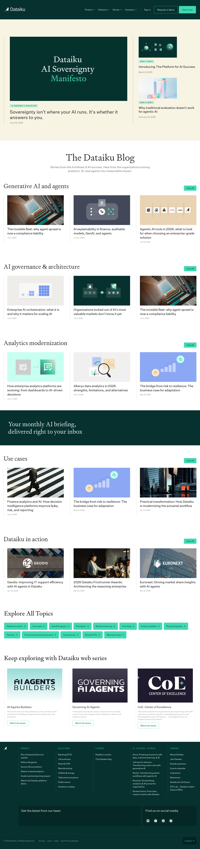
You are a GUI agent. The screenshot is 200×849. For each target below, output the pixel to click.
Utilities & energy (66, 773)
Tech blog (128, 626)
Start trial (187, 9)
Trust (49, 841)
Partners (12, 635)
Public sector (64, 782)
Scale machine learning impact (35, 776)
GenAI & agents (60, 626)
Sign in (147, 9)
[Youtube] (148, 820)
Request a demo (165, 9)
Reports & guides (176, 626)
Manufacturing (115, 635)
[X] (155, 820)
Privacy (42, 841)
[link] (34, 699)
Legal (56, 841)
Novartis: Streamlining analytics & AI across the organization (144, 783)
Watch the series (18, 723)
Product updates (150, 626)
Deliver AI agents (29, 762)
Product (90, 9)
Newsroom (175, 777)
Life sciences (70, 635)
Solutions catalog (66, 786)
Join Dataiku (176, 759)
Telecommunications (68, 777)
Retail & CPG (92, 635)
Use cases (38, 626)
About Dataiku (177, 754)
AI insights (82, 626)
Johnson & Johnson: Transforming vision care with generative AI (147, 765)
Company (131, 9)
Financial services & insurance (40, 635)
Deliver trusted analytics (32, 771)
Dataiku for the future (180, 782)
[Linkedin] (163, 820)
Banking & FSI (65, 754)
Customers (175, 773)
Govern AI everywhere (31, 767)
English (189, 841)
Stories (117, 9)
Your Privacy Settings (69, 841)
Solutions (104, 9)
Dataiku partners (178, 763)
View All (190, 188)
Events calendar (177, 768)
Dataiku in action (16, 626)
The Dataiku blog (103, 759)
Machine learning (105, 626)
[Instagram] (170, 820)
